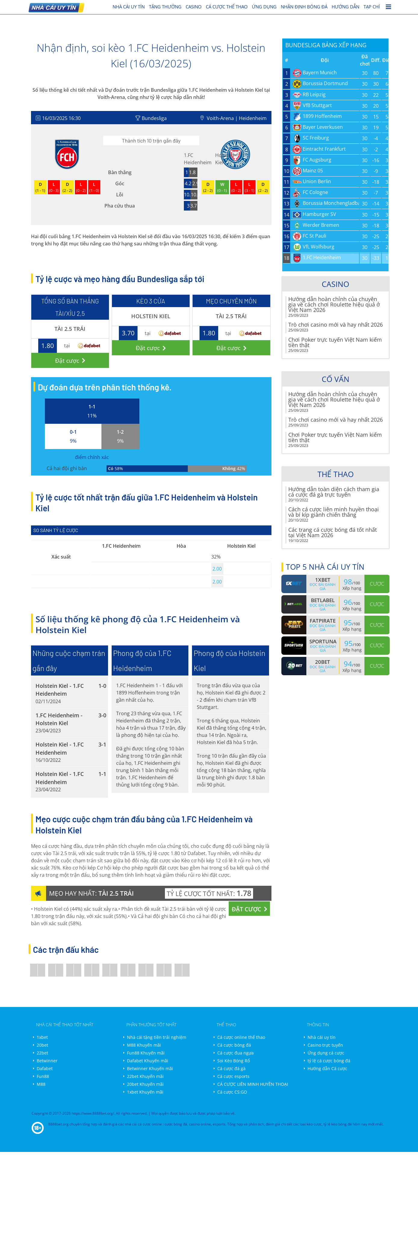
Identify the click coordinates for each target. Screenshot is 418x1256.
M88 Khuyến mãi (144, 1045)
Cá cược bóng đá (234, 1045)
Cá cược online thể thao (241, 1037)
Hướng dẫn (345, 7)
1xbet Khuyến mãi (145, 1092)
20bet (42, 1045)
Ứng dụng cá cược (326, 1053)
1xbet (42, 1037)
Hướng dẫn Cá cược (327, 1068)
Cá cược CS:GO (232, 1092)
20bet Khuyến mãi (145, 1084)
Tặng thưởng (165, 7)
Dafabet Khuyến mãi (147, 1061)
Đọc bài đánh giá (323, 586)
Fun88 (43, 1076)
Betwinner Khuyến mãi (150, 1068)
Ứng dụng (264, 7)
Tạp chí (372, 7)
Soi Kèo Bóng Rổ (233, 1061)
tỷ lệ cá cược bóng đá (329, 1061)
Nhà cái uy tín (322, 1037)
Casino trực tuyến (325, 1045)
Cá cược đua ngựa (235, 1053)
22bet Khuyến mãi (145, 1076)
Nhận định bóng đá (304, 7)
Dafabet (45, 1068)
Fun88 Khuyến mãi (146, 1053)
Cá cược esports (233, 1076)
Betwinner (47, 1061)
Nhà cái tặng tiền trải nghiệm (156, 1037)
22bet (42, 1053)
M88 (41, 1084)
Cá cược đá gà (231, 1068)
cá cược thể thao (227, 7)
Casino (194, 7)
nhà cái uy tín (129, 7)
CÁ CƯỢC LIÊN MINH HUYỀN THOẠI (252, 1084)
